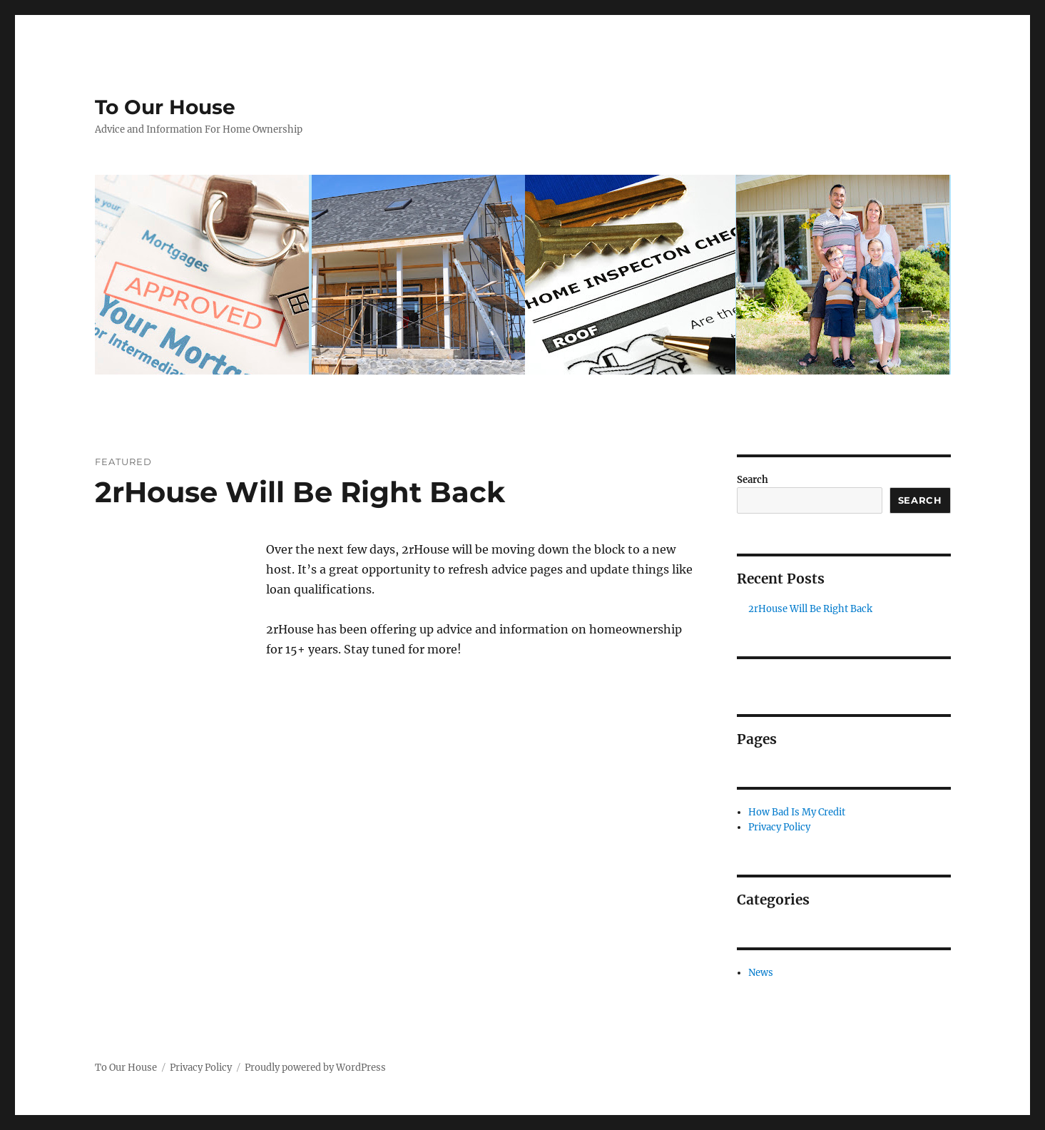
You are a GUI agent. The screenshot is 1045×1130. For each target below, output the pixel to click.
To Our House (165, 107)
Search (752, 480)
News (760, 973)
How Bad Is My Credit (796, 812)
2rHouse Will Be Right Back (300, 491)
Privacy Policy (779, 827)
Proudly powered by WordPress (315, 1068)
